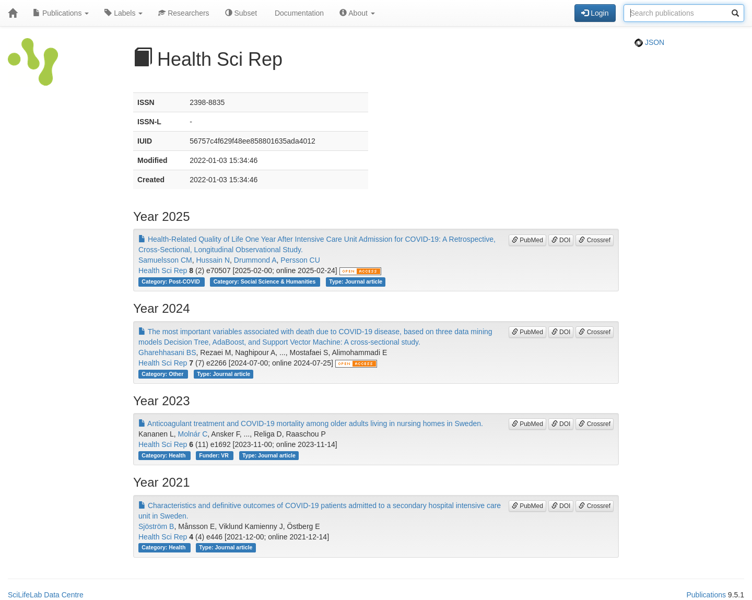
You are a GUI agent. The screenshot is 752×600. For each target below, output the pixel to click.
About (357, 13)
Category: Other (163, 374)
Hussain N (213, 260)
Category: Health (164, 455)
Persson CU (300, 260)
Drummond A (255, 260)
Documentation (298, 13)
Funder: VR (214, 455)
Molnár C (193, 434)
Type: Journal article (355, 281)
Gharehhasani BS (167, 352)
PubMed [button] (527, 240)
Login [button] (594, 13)
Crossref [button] (594, 240)
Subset (241, 13)
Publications (61, 13)
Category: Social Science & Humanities (265, 281)
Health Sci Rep (162, 270)
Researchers (183, 13)
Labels (123, 13)
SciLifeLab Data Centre (46, 595)
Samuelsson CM (165, 260)
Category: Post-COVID (171, 281)
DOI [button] (561, 240)
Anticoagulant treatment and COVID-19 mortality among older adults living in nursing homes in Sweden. (310, 423)
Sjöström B (156, 526)
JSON (649, 42)
